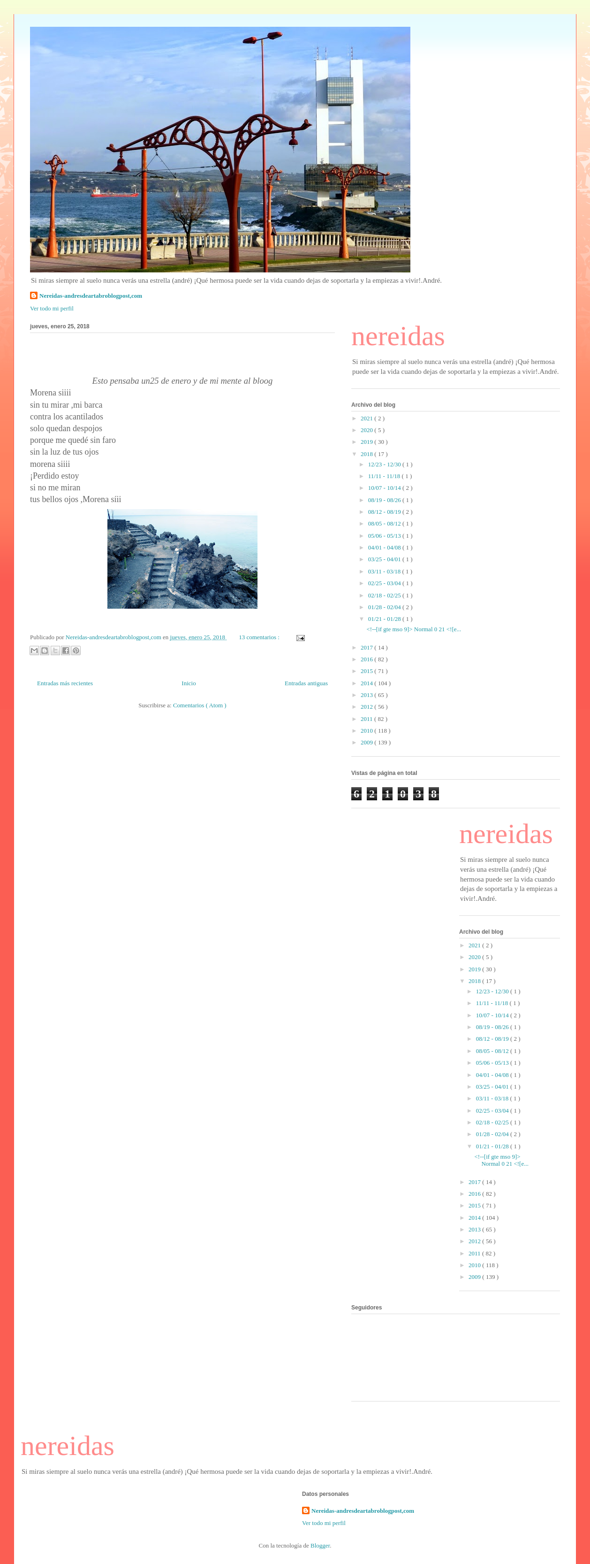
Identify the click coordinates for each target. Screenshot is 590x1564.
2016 (367, 659)
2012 (367, 706)
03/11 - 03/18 (385, 571)
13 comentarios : (260, 637)
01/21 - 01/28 (385, 618)
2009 (367, 742)
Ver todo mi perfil (52, 308)
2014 (367, 683)
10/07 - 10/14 (385, 487)
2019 (367, 441)
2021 (367, 418)
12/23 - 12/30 (385, 464)
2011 (367, 718)
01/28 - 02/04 (385, 607)
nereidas (398, 335)
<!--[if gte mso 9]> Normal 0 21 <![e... (413, 629)
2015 (367, 670)
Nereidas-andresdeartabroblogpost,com (90, 295)
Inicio (189, 683)
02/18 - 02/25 (385, 595)
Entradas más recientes (65, 683)
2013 (367, 694)
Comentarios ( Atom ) (200, 705)
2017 (367, 647)
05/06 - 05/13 (385, 535)
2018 (367, 453)
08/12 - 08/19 (385, 511)
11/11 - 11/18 (385, 476)
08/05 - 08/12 (385, 523)
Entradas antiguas (306, 683)
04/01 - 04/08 (385, 547)
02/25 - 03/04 (385, 583)
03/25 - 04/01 (385, 559)
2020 (367, 430)
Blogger (320, 1545)
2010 (367, 730)
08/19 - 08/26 (385, 499)
